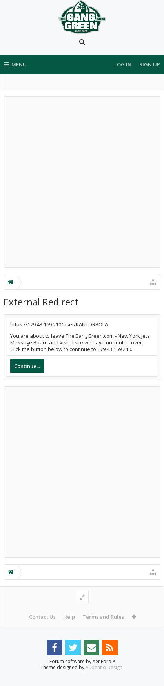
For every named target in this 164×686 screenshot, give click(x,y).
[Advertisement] (82, 182)
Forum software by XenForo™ (82, 674)
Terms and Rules (103, 616)
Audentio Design (104, 680)
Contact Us (42, 616)
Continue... (27, 366)
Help (69, 616)
